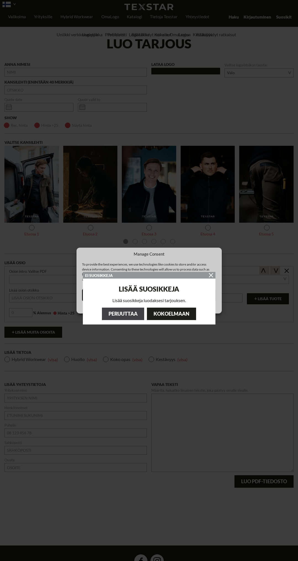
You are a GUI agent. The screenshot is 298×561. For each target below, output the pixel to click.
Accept (103, 295)
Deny (149, 295)
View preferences (195, 295)
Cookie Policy (146, 307)
